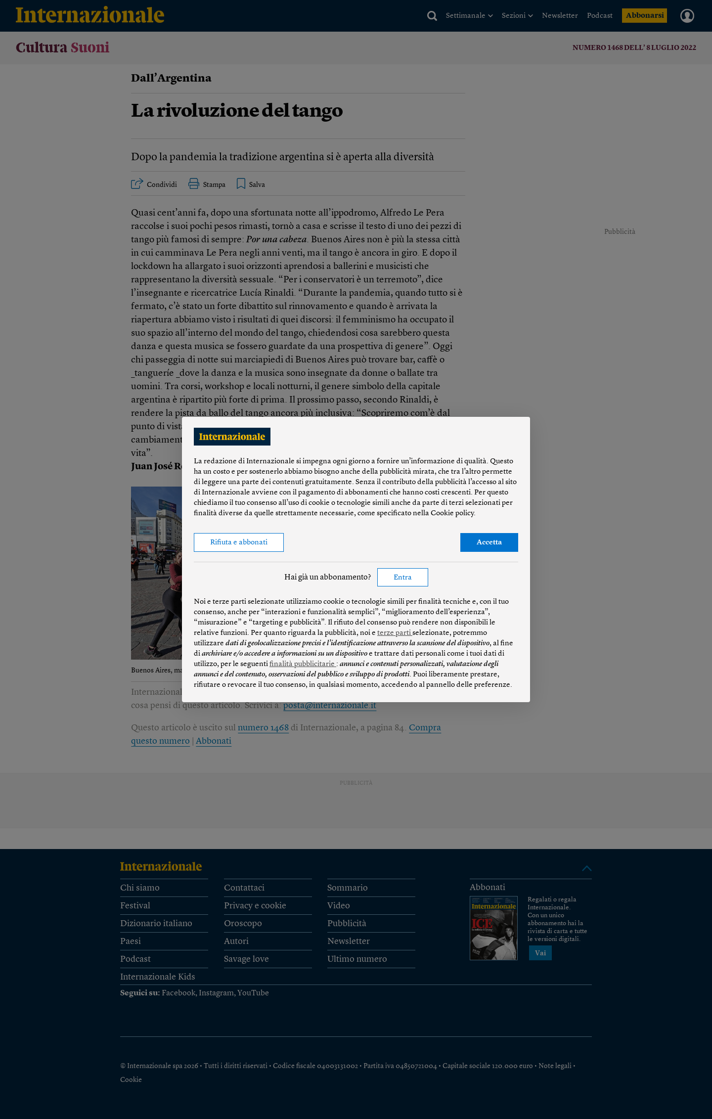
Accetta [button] (489, 542)
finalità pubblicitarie (302, 664)
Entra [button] (403, 578)
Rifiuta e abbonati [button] (238, 542)
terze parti (394, 633)
